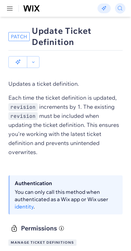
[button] (18, 62)
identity (24, 206)
